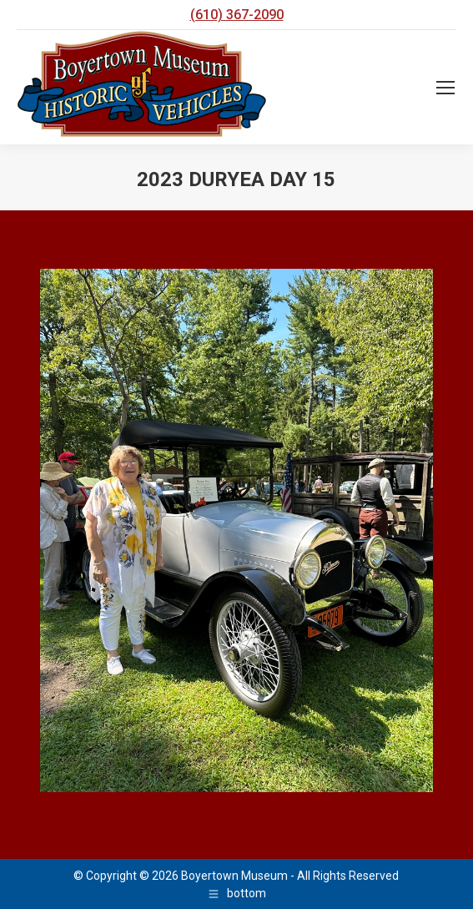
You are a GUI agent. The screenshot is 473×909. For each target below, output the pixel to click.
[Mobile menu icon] (445, 87)
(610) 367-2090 (237, 15)
